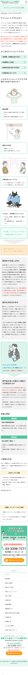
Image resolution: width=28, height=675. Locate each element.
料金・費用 (8, 596)
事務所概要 (8, 604)
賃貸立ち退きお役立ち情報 (12, 613)
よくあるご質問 (9, 626)
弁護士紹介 (8, 600)
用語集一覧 (8, 621)
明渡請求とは (8, 609)
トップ (7, 574)
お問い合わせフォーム (11, 630)
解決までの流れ (9, 587)
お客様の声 (8, 617)
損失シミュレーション (11, 591)
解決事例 (7, 579)
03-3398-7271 (15, 549)
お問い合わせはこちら (14, 560)
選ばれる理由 (8, 583)
